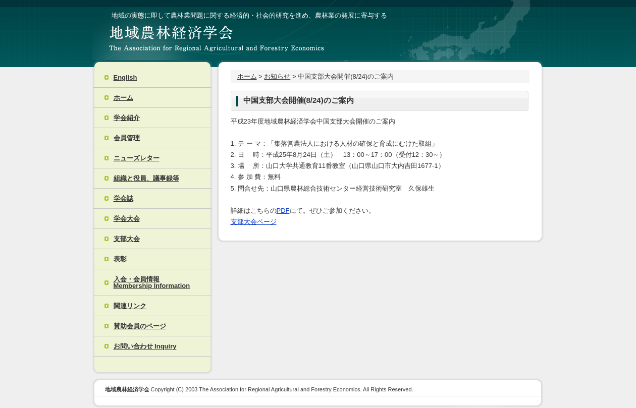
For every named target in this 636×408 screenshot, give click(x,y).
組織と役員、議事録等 (146, 178)
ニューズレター (137, 158)
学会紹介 (127, 117)
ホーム (123, 97)
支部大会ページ (254, 221)
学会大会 (127, 218)
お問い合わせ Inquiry (145, 346)
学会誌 (123, 198)
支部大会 (127, 239)
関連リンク (130, 306)
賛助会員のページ (140, 326)
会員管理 (127, 138)
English (125, 77)
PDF (283, 210)
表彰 (120, 259)
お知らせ (277, 76)
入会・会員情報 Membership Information (152, 282)
